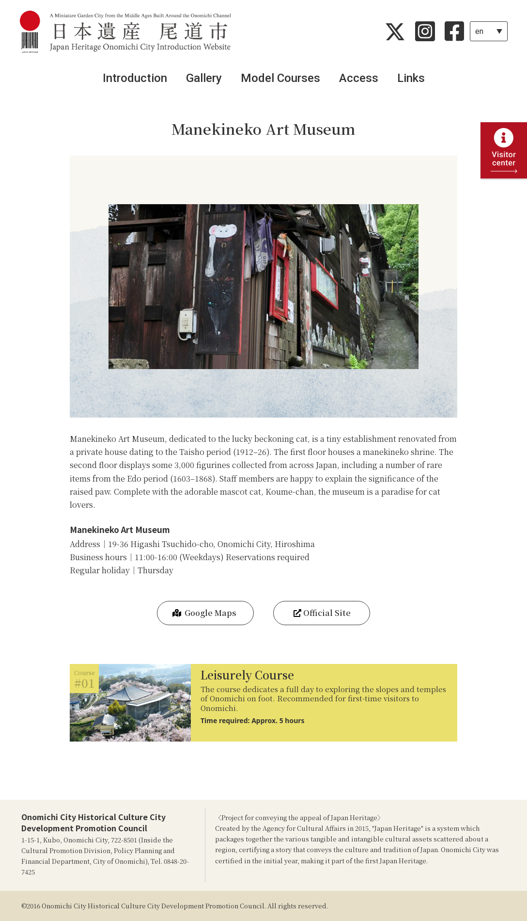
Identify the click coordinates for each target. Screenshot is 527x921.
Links (411, 78)
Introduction (135, 78)
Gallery (204, 78)
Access (358, 78)
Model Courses (280, 78)
